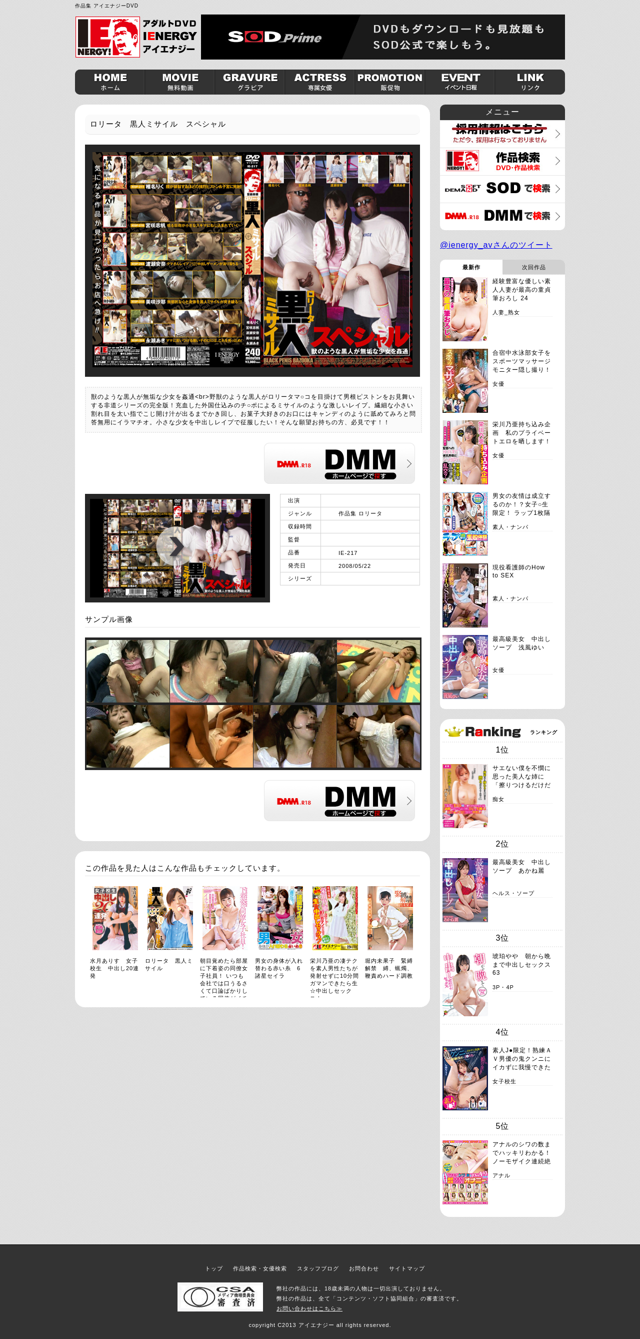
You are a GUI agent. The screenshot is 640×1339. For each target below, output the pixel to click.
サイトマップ (407, 1268)
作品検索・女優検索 (260, 1268)
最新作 (471, 267)
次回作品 (534, 267)
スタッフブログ (318, 1268)
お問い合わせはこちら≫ (309, 1308)
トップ (214, 1268)
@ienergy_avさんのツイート (496, 245)
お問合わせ (364, 1268)
